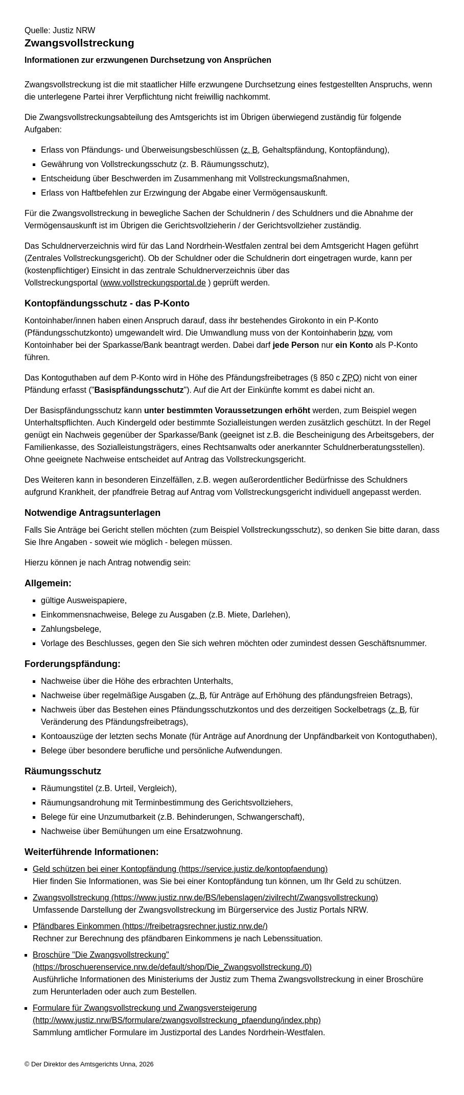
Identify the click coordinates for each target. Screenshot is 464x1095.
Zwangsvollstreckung (205, 897)
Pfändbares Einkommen (150, 926)
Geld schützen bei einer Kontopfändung (180, 869)
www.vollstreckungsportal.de (154, 282)
